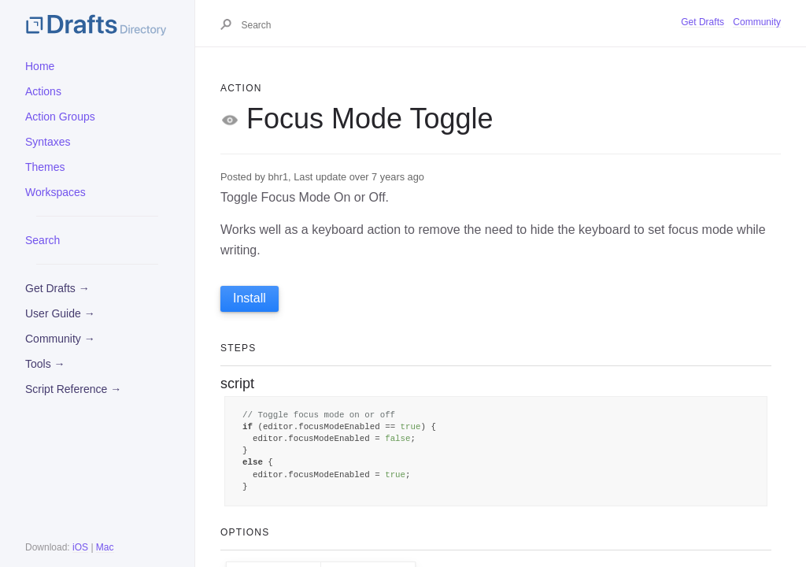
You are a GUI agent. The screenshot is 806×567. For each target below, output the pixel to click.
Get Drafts (702, 22)
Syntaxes (48, 141)
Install (249, 298)
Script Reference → (73, 389)
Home (39, 66)
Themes (45, 167)
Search (42, 240)
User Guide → (60, 313)
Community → (60, 338)
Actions (43, 91)
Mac (105, 547)
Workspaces (55, 192)
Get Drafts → (57, 288)
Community (757, 22)
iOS (80, 547)
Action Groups (60, 116)
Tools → (45, 364)
